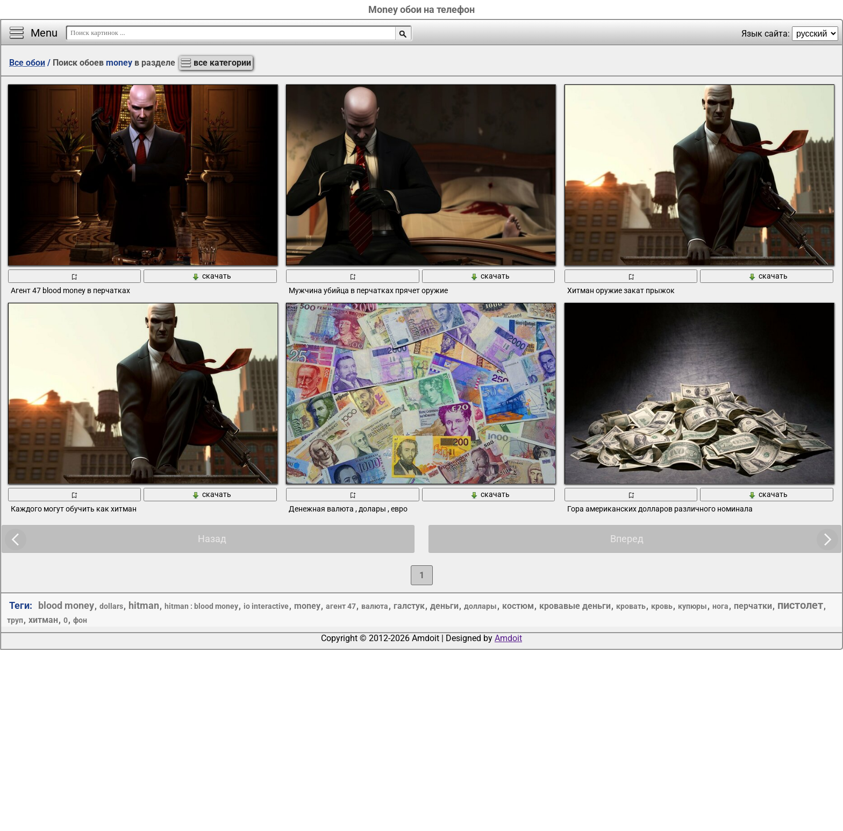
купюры (692, 606)
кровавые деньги (575, 606)
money (307, 606)
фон (80, 620)
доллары (480, 606)
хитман (43, 620)
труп (15, 620)
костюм (518, 606)
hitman (143, 605)
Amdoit (508, 638)
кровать (631, 606)
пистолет (800, 605)
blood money (66, 605)
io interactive (266, 606)
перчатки (753, 606)
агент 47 (341, 606)
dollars (111, 606)
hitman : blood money (201, 606)
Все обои (27, 63)
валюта (374, 606)
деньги (444, 606)
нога (720, 606)
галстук (409, 606)
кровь (662, 606)
